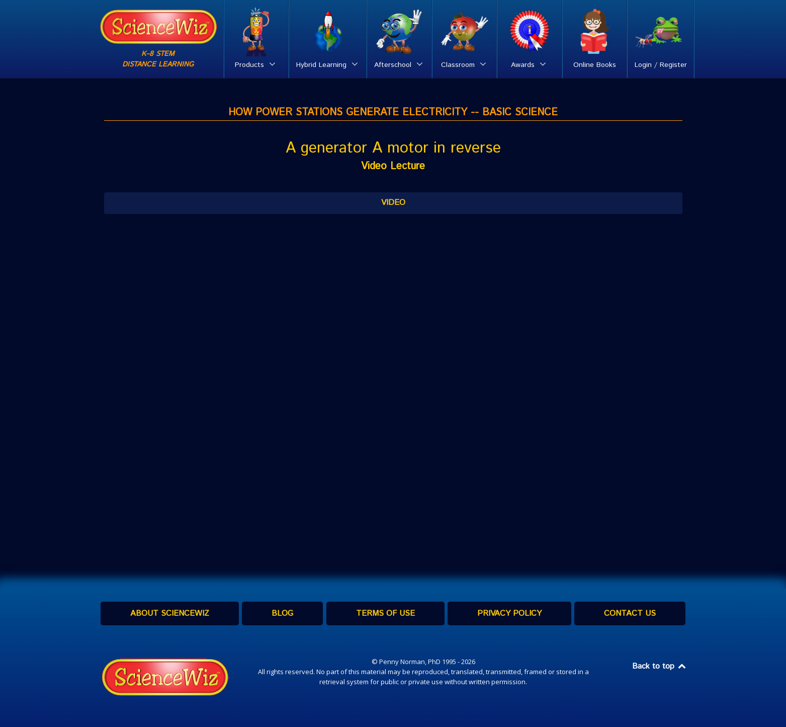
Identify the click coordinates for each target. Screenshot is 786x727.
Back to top (659, 666)
